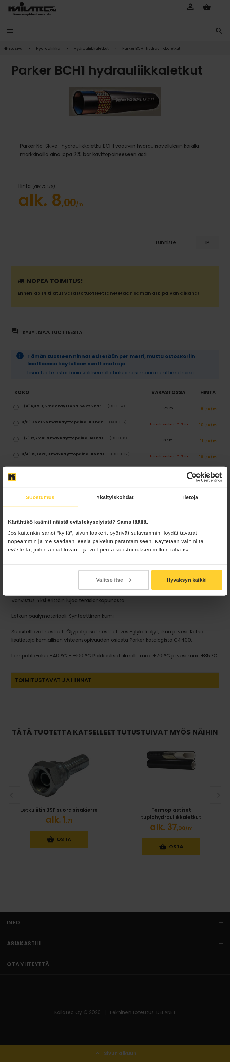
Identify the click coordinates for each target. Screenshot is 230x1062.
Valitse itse (114, 579)
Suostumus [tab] (40, 497)
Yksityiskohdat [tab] (114, 497)
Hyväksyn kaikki (187, 579)
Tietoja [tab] (190, 497)
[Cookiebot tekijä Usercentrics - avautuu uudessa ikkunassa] (191, 477)
